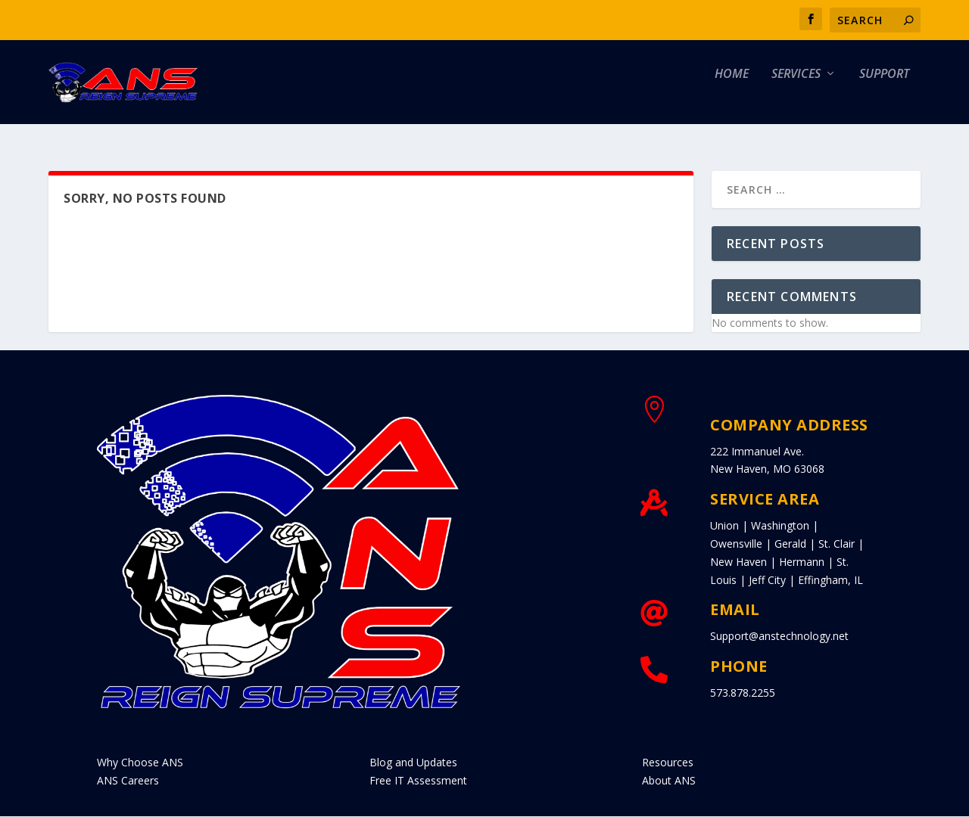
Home (732, 92)
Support (884, 92)
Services (796, 92)
